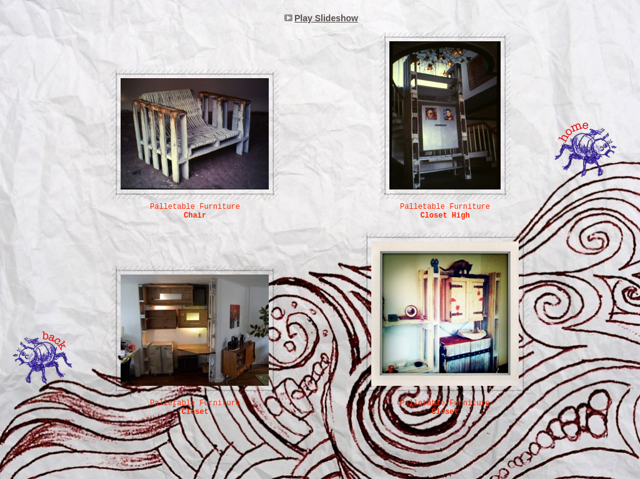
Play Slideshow (326, 18)
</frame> (175, 47)
